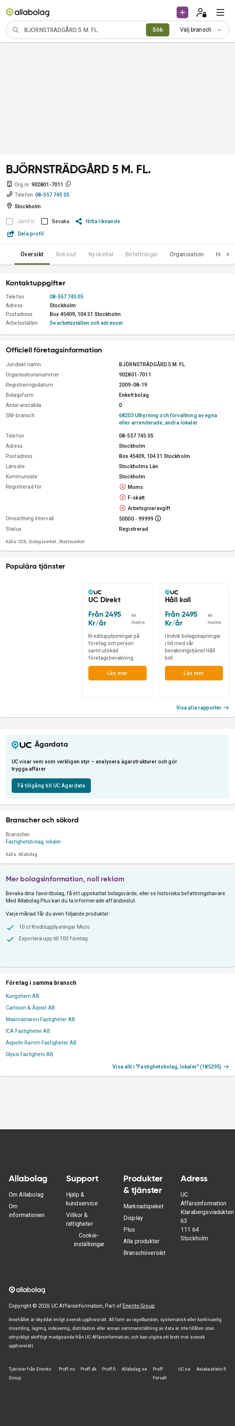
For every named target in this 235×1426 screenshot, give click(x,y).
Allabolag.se (134, 1369)
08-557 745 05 (52, 195)
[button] (182, 12)
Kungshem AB (22, 996)
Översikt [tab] (32, 254)
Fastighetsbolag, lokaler (34, 842)
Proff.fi (109, 1369)
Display (133, 1217)
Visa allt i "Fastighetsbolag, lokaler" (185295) (170, 1067)
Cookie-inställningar (89, 1240)
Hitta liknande (98, 221)
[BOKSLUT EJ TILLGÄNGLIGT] (18, 221)
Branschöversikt (144, 1252)
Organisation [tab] (187, 254)
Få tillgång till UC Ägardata (51, 786)
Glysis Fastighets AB (29, 1054)
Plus (129, 1229)
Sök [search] (158, 29)
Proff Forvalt (160, 1373)
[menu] (220, 12)
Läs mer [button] (117, 673)
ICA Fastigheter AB (28, 1031)
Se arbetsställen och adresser (86, 323)
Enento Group (139, 1306)
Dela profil (25, 233)
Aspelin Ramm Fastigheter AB (41, 1043)
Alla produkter (141, 1241)
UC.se (184, 1369)
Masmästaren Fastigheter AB (40, 1019)
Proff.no (67, 1369)
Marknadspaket (143, 1206)
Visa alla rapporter (203, 708)
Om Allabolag (26, 1194)
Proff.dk (88, 1369)
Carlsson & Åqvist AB (30, 1008)
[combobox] (82, 30)
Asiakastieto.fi (211, 1369)
